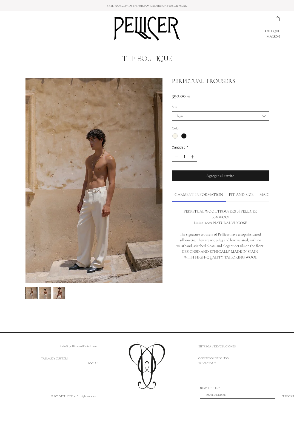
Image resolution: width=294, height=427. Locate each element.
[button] (278, 18)
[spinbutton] (184, 156)
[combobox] (220, 116)
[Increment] (193, 156)
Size (174, 107)
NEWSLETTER (209, 388)
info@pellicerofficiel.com (79, 346)
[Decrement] (176, 156)
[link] (199, 194)
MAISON (273, 36)
